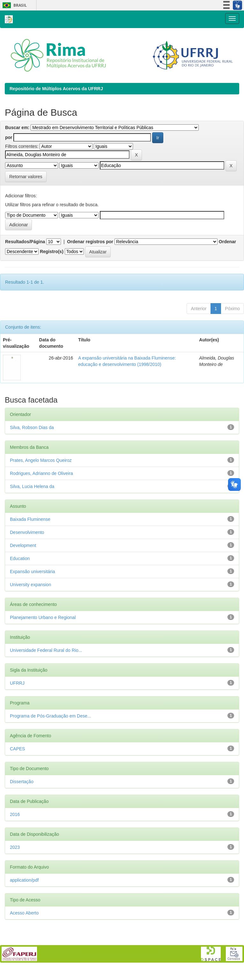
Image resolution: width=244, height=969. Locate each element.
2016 (15, 814)
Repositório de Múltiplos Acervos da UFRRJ (56, 88)
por (8, 137)
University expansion (30, 584)
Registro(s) (51, 251)
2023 (15, 847)
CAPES (17, 748)
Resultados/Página (25, 241)
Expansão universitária (32, 571)
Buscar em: (17, 127)
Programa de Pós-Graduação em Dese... (50, 715)
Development (23, 545)
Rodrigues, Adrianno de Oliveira (41, 473)
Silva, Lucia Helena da (32, 486)
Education (20, 558)
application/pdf (24, 880)
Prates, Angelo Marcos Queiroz (41, 460)
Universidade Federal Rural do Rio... (46, 650)
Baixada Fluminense (30, 519)
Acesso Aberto (24, 912)
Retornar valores (25, 176)
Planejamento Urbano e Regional (43, 617)
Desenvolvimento (27, 532)
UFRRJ (17, 683)
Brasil (13, 5)
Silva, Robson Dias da (32, 427)
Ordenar (227, 241)
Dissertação (21, 781)
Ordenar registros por (90, 241)
